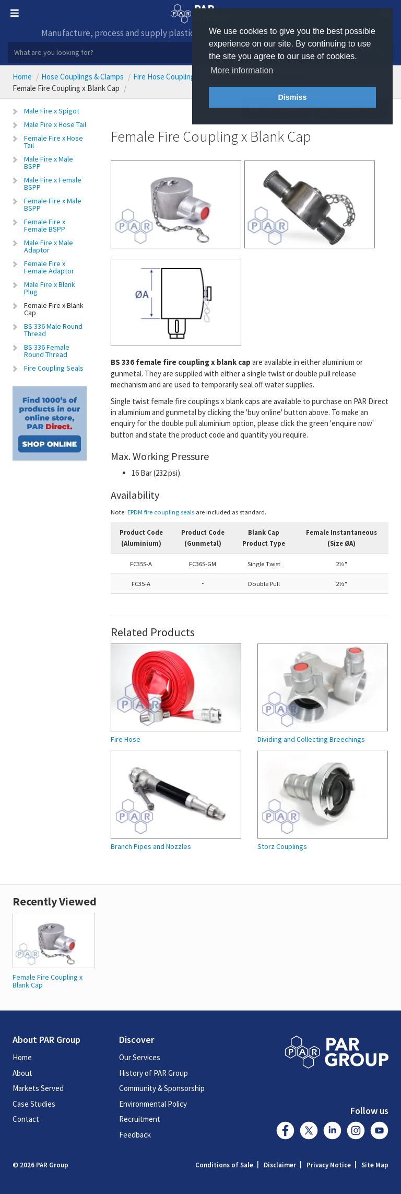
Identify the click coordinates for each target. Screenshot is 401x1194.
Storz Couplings (282, 847)
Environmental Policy (153, 1104)
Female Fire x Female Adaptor (49, 267)
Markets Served (38, 1088)
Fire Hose (125, 739)
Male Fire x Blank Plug (49, 288)
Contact (26, 1119)
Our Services (139, 1057)
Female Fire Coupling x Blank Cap (47, 981)
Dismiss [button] (292, 97)
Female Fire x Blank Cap (54, 309)
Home (22, 77)
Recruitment (139, 1119)
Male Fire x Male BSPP (48, 162)
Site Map (374, 1165)
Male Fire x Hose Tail (55, 124)
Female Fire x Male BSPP (52, 204)
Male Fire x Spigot (51, 111)
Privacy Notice (328, 1165)
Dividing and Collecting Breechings (311, 739)
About (22, 1073)
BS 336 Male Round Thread (53, 330)
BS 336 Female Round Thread (46, 350)
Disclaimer (280, 1165)
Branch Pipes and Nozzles (151, 847)
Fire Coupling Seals (54, 368)
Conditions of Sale (224, 1165)
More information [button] (241, 70)
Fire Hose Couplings (165, 77)
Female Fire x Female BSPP (44, 225)
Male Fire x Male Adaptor (48, 246)
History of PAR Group (153, 1073)
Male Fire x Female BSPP (52, 183)
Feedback (135, 1135)
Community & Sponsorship (162, 1088)
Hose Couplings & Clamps (82, 77)
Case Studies (34, 1104)
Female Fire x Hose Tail (53, 141)
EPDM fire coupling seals (160, 512)
